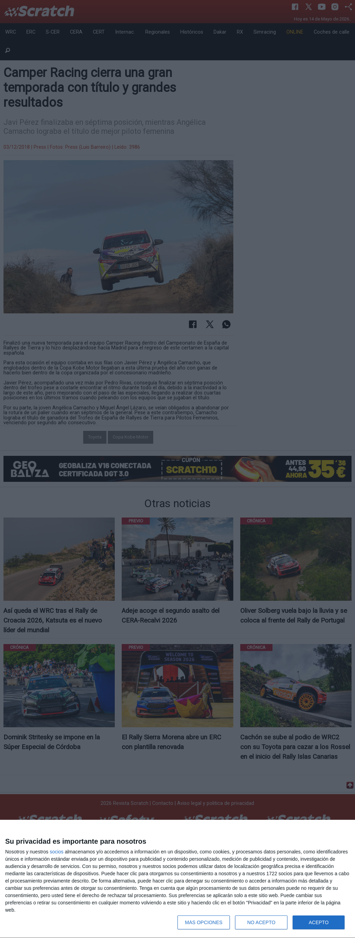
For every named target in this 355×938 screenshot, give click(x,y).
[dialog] (177, 879)
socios (56, 851)
